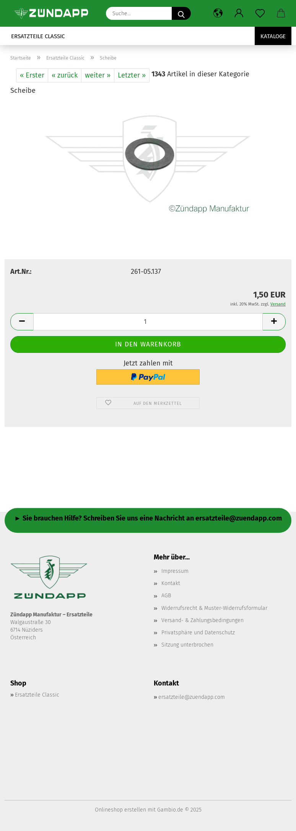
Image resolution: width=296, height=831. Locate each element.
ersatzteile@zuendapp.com (191, 697)
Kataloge (273, 36)
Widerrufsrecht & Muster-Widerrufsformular (214, 608)
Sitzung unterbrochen (187, 645)
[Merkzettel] (259, 13)
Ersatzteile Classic (38, 36)
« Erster (32, 75)
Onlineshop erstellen (120, 810)
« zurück (65, 75)
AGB (166, 595)
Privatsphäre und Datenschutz (198, 632)
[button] (217, 13)
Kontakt (170, 583)
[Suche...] (181, 13)
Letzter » (132, 75)
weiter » (98, 75)
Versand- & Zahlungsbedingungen (202, 620)
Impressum (175, 571)
